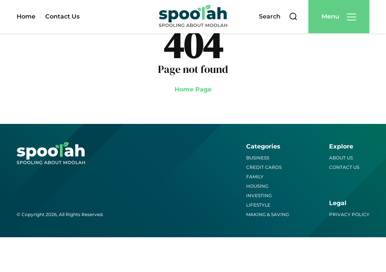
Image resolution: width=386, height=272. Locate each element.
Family (254, 176)
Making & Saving (267, 214)
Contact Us (62, 16)
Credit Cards (264, 167)
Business (257, 158)
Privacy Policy (349, 214)
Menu (330, 16)
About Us (341, 158)
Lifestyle (258, 205)
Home (26, 16)
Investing (259, 195)
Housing (257, 186)
